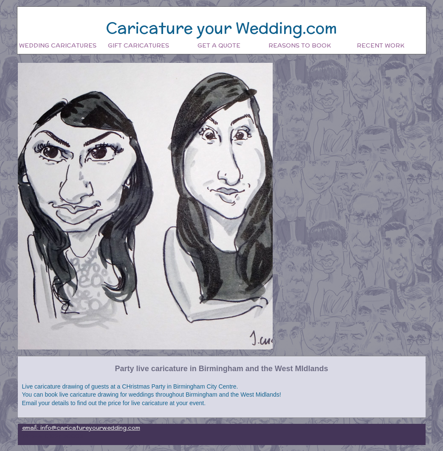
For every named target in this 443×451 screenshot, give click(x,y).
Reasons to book (299, 45)
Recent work (380, 45)
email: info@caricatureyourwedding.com (81, 427)
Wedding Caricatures (57, 45)
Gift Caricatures (138, 45)
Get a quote (219, 45)
